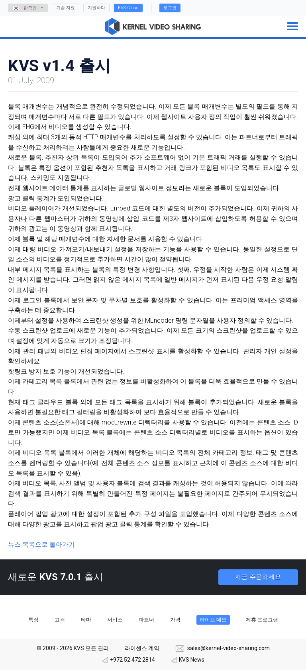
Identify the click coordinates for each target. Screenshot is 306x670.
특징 (33, 620)
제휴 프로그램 (262, 620)
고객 (60, 620)
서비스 (115, 620)
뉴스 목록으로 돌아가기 (41, 544)
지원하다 (96, 7)
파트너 (146, 620)
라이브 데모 (213, 620)
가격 (175, 620)
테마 (86, 620)
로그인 (170, 7)
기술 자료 (65, 7)
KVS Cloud (128, 7)
